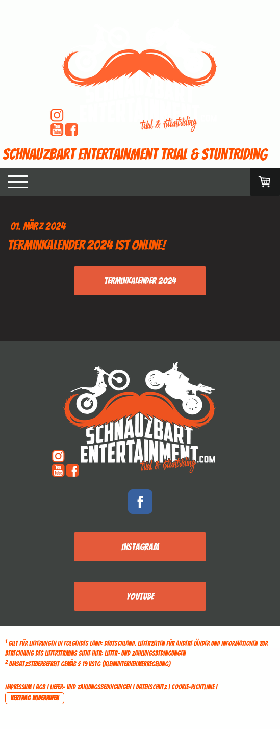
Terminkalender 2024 (140, 280)
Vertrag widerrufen (35, 698)
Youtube (140, 596)
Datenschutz (151, 687)
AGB (40, 687)
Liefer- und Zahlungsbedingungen (145, 653)
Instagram (140, 547)
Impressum (18, 687)
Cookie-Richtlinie (192, 687)
